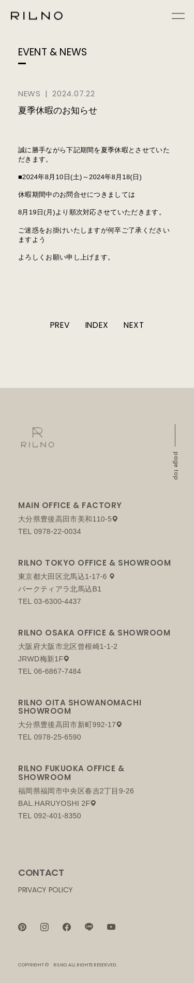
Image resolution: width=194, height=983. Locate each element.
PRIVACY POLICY (45, 890)
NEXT (134, 325)
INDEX (97, 325)
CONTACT (41, 872)
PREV (60, 325)
